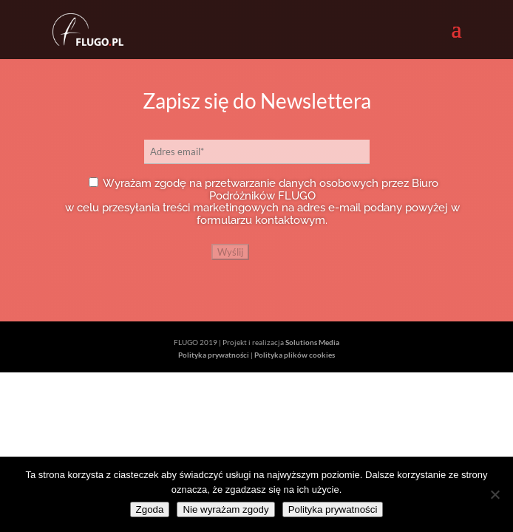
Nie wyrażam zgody (225, 509)
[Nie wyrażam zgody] (494, 494)
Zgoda (150, 509)
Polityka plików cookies (294, 354)
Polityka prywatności (213, 354)
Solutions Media (312, 342)
